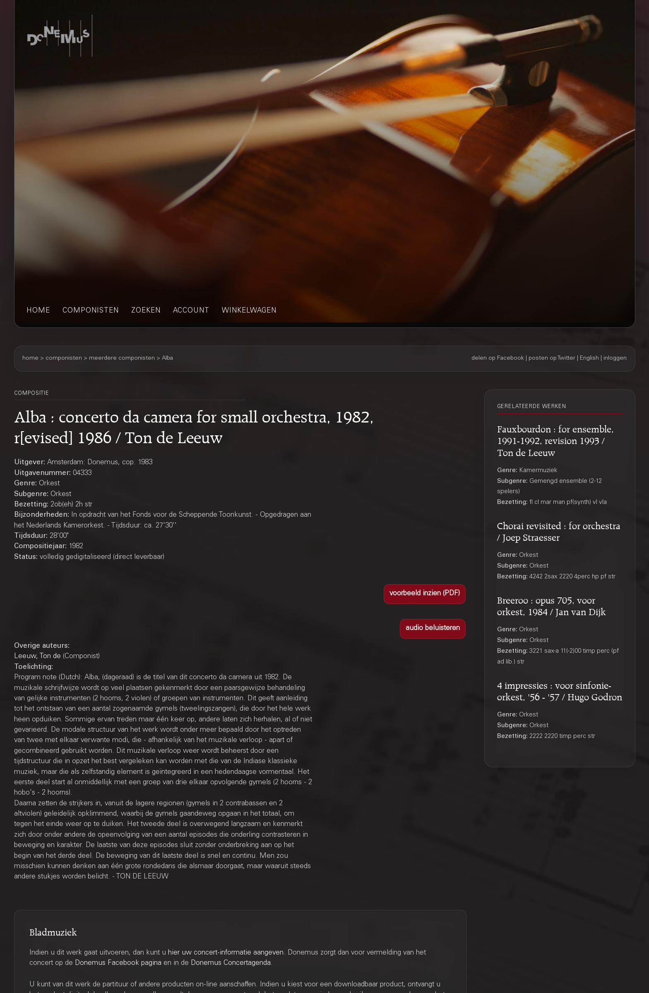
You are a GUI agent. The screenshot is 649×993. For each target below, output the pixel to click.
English (589, 358)
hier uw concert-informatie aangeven (226, 953)
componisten (90, 311)
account (191, 311)
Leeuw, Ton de (37, 656)
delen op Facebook (497, 358)
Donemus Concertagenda (231, 963)
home (38, 311)
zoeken (146, 311)
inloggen (615, 358)
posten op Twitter (552, 358)
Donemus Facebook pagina (118, 963)
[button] (425, 594)
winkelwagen (249, 311)
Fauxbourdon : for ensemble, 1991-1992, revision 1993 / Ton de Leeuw (555, 439)
